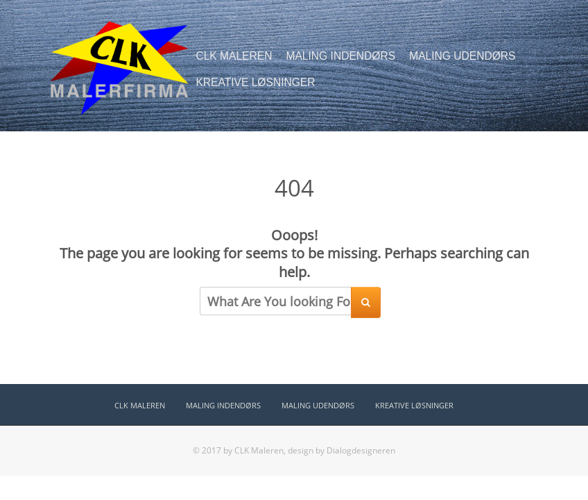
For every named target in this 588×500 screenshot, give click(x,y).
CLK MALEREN (234, 56)
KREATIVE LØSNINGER (255, 82)
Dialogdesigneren (361, 450)
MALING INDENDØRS (340, 56)
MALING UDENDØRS (462, 56)
